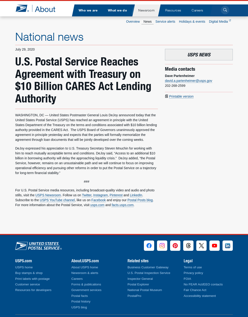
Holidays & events (192, 21)
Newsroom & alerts (84, 273)
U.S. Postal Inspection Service (149, 273)
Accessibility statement (200, 296)
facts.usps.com (122, 205)
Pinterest (116, 195)
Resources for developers (33, 290)
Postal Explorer (138, 284)
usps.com (97, 205)
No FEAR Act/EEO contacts (203, 284)
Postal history (81, 301)
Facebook (98, 200)
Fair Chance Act (195, 290)
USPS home (24, 267)
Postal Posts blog (140, 200)
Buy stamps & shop (29, 273)
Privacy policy (193, 273)
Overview (133, 21)
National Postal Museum (145, 290)
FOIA (187, 279)
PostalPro (134, 296)
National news (49, 36)
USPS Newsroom (48, 195)
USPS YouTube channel (57, 200)
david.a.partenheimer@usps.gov (188, 81)
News (147, 21)
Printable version (181, 96)
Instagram (100, 195)
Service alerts (165, 21)
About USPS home (84, 267)
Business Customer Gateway (148, 267)
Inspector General (140, 279)
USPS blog (79, 307)
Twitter (86, 195)
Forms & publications (86, 284)
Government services (86, 290)
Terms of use (193, 267)
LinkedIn (136, 195)
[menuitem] (88, 10)
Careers (77, 279)
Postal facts (79, 296)
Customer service (27, 284)
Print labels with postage (32, 279)
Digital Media (220, 21)
